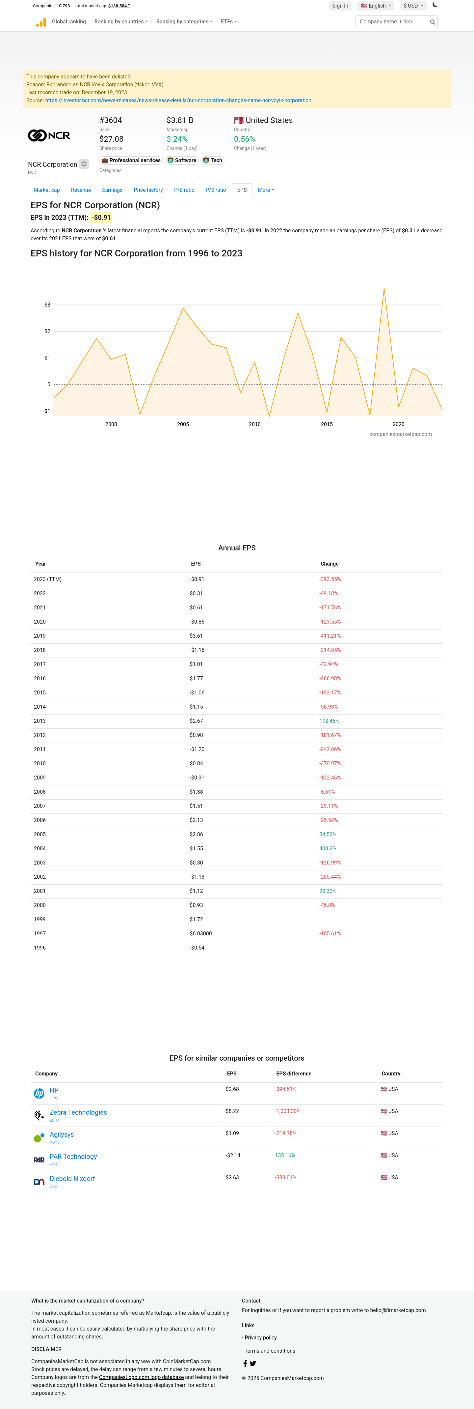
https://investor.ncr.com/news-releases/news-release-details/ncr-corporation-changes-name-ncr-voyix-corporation (178, 100)
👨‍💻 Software (182, 160)
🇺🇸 (374, 6)
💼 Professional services (131, 160)
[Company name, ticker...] (397, 21)
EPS (242, 190)
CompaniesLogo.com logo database (141, 1377)
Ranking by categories (182, 21)
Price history (148, 190)
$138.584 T (119, 5)
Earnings (112, 190)
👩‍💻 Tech (212, 160)
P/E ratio (184, 190)
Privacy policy (261, 1338)
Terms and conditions (270, 1351)
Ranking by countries (119, 21)
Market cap (47, 190)
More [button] (264, 190)
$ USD (411, 6)
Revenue (81, 190)
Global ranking (69, 21)
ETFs (227, 21)
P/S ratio (216, 190)
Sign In (340, 6)
